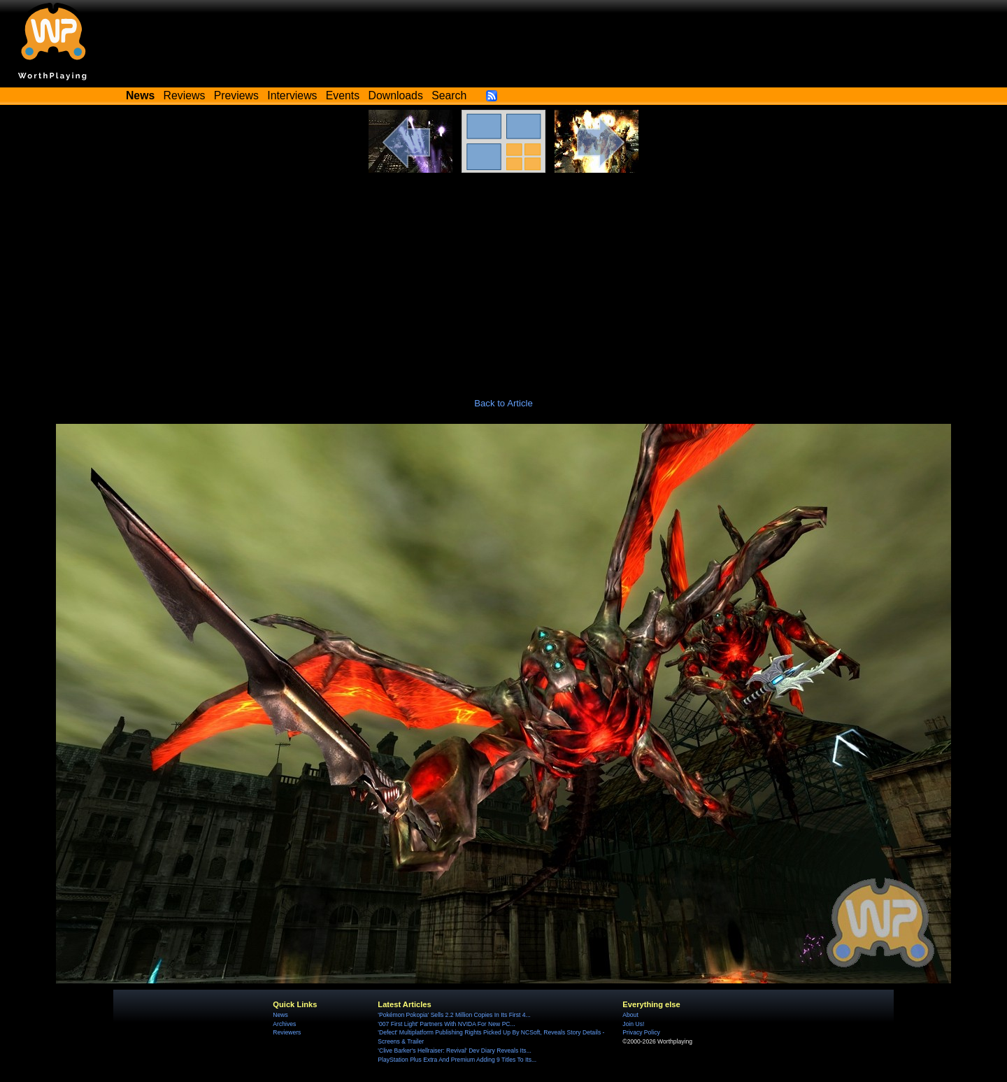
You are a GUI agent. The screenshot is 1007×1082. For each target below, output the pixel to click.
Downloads (396, 95)
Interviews (292, 95)
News (280, 1014)
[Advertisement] (503, 278)
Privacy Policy (640, 1032)
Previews (236, 95)
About (630, 1014)
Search (448, 95)
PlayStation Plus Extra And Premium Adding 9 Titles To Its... (457, 1059)
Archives (284, 1023)
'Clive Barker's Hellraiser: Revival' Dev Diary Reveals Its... (454, 1050)
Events (342, 95)
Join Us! (633, 1023)
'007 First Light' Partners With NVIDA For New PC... (446, 1023)
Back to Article (503, 403)
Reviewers (287, 1032)
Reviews (185, 95)
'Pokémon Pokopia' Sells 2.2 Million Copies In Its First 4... (454, 1014)
